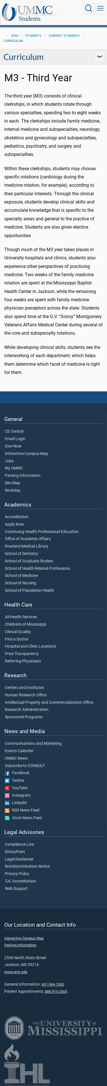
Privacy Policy (17, 874)
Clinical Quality (18, 632)
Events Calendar (19, 751)
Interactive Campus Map (26, 454)
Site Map (12, 483)
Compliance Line (19, 844)
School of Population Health (29, 590)
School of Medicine (21, 575)
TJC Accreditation (20, 881)
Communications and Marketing (33, 743)
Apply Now (14, 524)
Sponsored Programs (24, 717)
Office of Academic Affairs (28, 539)
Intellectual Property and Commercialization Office (49, 702)
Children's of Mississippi (25, 624)
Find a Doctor (17, 639)
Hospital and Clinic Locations (30, 646)
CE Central (14, 431)
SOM (14, 36)
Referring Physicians (23, 661)
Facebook (17, 773)
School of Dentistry (21, 554)
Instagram (18, 795)
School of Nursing (20, 583)
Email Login (15, 439)
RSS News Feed (22, 810)
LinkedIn (16, 803)
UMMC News (16, 758)
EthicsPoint (15, 852)
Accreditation (17, 517)
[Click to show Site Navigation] (100, 8)
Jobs (9, 461)
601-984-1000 (53, 984)
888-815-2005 (56, 991)
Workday (13, 490)
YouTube (16, 788)
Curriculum (13, 41)
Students (30, 18)
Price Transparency (22, 654)
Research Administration (27, 709)
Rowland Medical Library (27, 546)
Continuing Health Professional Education (42, 532)
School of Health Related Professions (37, 568)
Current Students (64, 36)
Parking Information (23, 475)
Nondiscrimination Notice (27, 866)
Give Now (13, 446)
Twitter (15, 780)
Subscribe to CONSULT (25, 766)
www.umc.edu (15, 972)
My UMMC (14, 468)
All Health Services (21, 617)
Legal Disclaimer (19, 859)
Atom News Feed (23, 818)
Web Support (16, 888)
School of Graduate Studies (29, 561)
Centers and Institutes (24, 688)
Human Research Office (26, 695)
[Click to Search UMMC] (89, 8)
